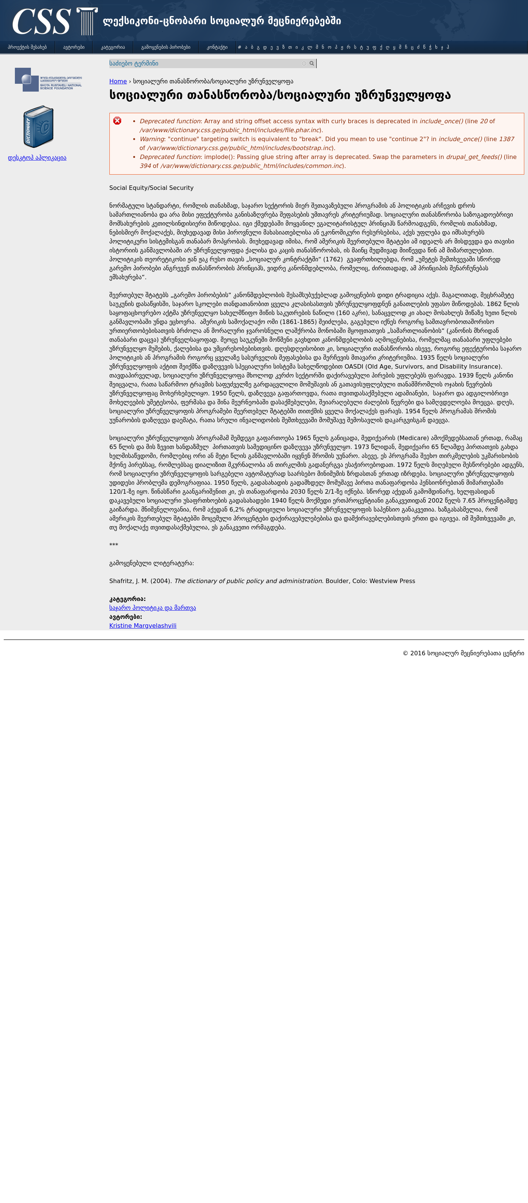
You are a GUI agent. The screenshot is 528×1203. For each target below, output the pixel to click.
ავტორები (74, 47)
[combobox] (208, 63)
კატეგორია (113, 47)
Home (118, 81)
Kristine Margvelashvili (143, 625)
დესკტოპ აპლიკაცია (37, 157)
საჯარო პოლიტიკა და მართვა (152, 607)
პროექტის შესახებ (27, 47)
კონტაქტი (217, 47)
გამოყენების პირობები (166, 47)
